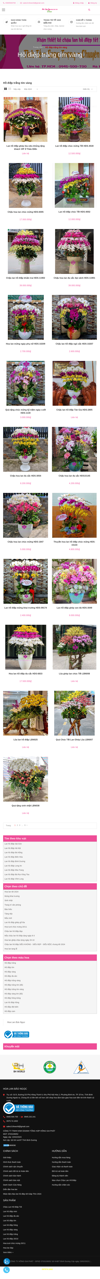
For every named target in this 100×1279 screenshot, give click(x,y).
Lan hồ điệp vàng (10, 1231)
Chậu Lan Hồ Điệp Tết (12, 1209)
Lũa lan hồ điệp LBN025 (26, 740)
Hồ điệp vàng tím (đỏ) (14, 994)
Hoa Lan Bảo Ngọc (16, 1022)
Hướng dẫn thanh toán (61, 1164)
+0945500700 (10, 3)
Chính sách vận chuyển (13, 1168)
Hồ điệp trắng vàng (13, 980)
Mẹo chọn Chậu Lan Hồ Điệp (64, 1182)
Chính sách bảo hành (12, 1177)
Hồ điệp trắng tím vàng (14, 989)
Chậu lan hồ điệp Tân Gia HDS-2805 (74, 410)
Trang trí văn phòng (13, 905)
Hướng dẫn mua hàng (61, 1159)
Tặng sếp (8, 914)
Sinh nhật (8, 900)
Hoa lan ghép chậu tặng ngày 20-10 (20, 940)
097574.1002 (47, 1271)
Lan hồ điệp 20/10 (10, 1241)
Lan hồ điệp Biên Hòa (14, 857)
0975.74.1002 (16, 1113)
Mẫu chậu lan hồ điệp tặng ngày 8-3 (20, 936)
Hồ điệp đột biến (11, 1007)
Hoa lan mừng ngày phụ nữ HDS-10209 (25, 344)
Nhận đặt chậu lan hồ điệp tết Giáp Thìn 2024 (22, 1196)
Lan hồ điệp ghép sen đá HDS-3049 (74, 608)
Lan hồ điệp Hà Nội (13, 848)
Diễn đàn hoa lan (10, 1191)
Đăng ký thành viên (60, 1177)
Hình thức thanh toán (12, 1164)
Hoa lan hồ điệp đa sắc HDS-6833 (25, 674)
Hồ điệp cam (10, 1011)
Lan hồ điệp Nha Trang (14, 870)
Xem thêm (8, 1254)
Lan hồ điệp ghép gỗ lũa (15, 922)
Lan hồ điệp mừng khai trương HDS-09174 (25, 608)
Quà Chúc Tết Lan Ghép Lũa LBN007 (74, 740)
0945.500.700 (16, 1105)
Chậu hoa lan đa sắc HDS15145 (74, 476)
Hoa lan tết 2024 (11, 892)
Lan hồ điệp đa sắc (11, 1218)
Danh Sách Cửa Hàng (12, 1187)
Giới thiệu (7, 1159)
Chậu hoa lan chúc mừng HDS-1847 (26, 542)
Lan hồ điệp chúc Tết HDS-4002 (74, 212)
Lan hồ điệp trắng (10, 1236)
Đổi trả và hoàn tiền (60, 1173)
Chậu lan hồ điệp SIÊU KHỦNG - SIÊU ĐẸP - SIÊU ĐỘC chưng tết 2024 (35, 944)
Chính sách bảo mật (11, 1182)
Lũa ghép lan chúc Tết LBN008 (74, 674)
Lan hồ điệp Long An (13, 866)
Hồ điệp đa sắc (11, 976)
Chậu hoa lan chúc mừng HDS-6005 (26, 212)
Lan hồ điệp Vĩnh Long (14, 879)
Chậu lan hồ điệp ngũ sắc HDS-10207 (74, 344)
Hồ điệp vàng (10, 972)
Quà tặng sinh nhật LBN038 (25, 806)
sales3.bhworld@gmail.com (33, 3)
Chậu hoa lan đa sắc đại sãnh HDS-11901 (74, 278)
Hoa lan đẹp (8, 1250)
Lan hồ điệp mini (10, 1213)
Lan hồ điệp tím (9, 1222)
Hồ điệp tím (9, 967)
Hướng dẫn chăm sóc (61, 1187)
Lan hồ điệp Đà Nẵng (13, 852)
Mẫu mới (8, 918)
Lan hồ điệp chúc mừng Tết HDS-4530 (74, 146)
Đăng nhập (78, 3)
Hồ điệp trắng (10, 963)
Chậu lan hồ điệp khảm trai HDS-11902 (25, 278)
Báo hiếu (8, 909)
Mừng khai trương (12, 896)
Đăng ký (92, 3)
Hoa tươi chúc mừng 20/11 (16, 927)
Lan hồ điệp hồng (12, 1002)
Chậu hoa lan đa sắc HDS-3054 (25, 476)
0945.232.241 (34, 1105)
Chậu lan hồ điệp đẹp (14, 931)
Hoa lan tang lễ (11, 949)
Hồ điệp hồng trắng (13, 998)
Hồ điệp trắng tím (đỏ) (14, 985)
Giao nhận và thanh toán (62, 1168)
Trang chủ (38, 47)
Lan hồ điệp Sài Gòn (13, 844)
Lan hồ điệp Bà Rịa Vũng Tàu (17, 874)
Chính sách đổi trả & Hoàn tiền (16, 1173)
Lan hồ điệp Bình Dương (15, 861)
